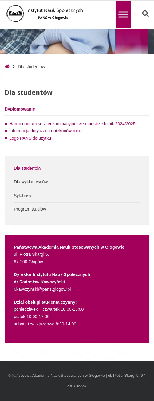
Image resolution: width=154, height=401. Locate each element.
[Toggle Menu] (123, 14)
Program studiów (30, 209)
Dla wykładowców (31, 181)
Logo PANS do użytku (30, 138)
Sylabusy (22, 195)
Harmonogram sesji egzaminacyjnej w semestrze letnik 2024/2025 (72, 123)
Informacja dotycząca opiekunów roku (45, 130)
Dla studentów (27, 168)
